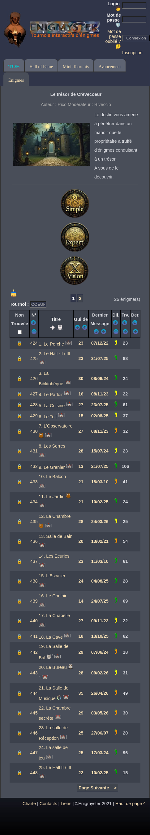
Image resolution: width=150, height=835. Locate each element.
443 (34, 672)
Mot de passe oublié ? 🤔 (113, 39)
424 (34, 343)
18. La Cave (51, 636)
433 (34, 481)
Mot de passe (114, 20)
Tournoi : (20, 304)
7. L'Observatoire (55, 426)
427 (34, 393)
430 (34, 431)
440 (34, 620)
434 (34, 501)
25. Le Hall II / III (55, 767)
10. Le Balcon (52, 476)
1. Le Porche (51, 344)
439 (34, 601)
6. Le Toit (48, 416)
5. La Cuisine (52, 405)
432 (34, 466)
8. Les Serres (52, 446)
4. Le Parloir (51, 394)
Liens (66, 803)
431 (34, 450)
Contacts (48, 803)
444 (34, 693)
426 (34, 378)
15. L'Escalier (52, 575)
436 (34, 541)
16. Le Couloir (52, 595)
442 (34, 652)
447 (34, 752)
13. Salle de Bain (55, 536)
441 (34, 636)
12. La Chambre (55, 516)
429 (34, 415)
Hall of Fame (41, 66)
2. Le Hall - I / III (54, 353)
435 (34, 521)
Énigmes (16, 80)
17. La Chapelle (54, 615)
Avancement (110, 66)
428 (34, 404)
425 (34, 358)
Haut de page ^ (130, 803)
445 (34, 712)
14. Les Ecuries (54, 556)
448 (34, 772)
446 (34, 733)
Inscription (132, 52)
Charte (29, 803)
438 (34, 581)
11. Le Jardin (51, 496)
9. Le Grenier (52, 467)
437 (34, 561)
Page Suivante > (98, 787)
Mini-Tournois (76, 66)
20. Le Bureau (52, 667)
